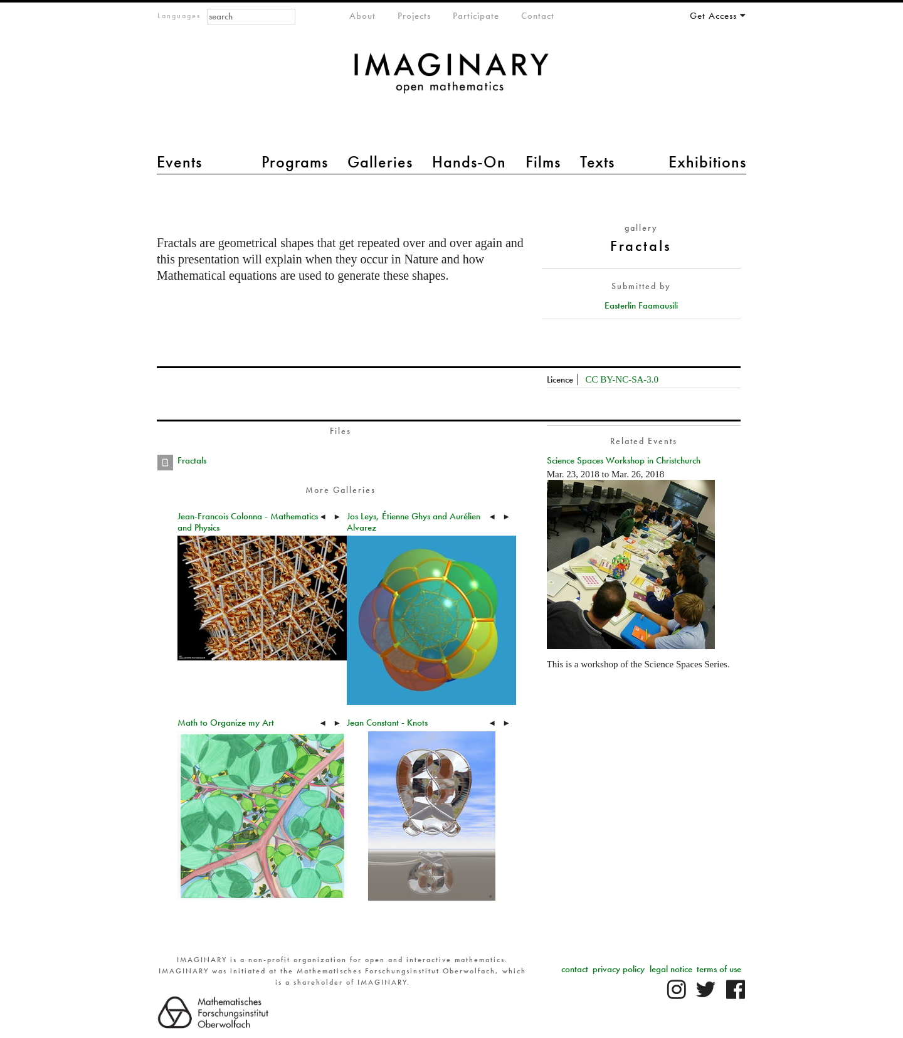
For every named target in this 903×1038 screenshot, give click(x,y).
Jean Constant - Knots (387, 722)
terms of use (719, 969)
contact (574, 969)
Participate (476, 15)
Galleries (380, 162)
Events (179, 162)
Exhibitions (707, 162)
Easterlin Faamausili (641, 305)
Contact (537, 15)
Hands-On (469, 162)
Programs (294, 162)
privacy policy (619, 969)
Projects (414, 15)
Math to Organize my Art (225, 722)
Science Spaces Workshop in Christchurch (623, 460)
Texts (597, 162)
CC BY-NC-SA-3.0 (621, 379)
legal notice (671, 969)
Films (543, 162)
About (362, 15)
